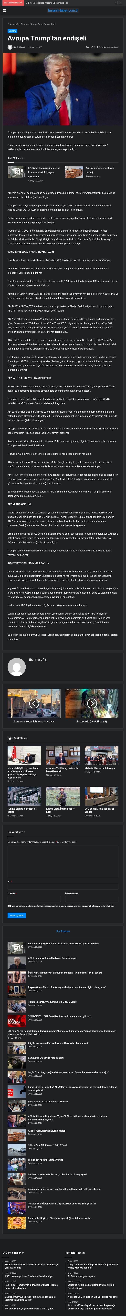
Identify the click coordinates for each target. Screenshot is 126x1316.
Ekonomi (25, 24)
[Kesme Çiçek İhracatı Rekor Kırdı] (63, 796)
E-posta (12, 893)
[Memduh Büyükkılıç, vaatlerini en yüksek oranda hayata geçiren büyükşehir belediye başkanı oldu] (24, 755)
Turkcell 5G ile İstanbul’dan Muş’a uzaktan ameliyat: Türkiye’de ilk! (62, 1203)
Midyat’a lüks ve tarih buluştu (100, 768)
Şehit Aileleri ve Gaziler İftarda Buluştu (48, 1101)
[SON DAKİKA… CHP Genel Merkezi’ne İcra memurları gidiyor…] (17, 1021)
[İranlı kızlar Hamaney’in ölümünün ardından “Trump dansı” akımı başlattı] (17, 977)
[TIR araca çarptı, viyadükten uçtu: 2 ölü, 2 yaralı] (17, 1006)
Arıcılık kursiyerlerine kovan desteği (46, 1130)
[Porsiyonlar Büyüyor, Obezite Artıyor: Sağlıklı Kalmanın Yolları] (17, 1223)
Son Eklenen (63, 931)
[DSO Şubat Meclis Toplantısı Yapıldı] (101, 796)
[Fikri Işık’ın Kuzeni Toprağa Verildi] (17, 1164)
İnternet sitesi (72, 893)
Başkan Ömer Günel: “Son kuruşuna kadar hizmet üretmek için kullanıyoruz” (67, 987)
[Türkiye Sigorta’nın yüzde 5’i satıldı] (24, 796)
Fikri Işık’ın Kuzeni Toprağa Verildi (45, 1160)
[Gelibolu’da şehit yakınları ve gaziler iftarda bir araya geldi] (17, 1179)
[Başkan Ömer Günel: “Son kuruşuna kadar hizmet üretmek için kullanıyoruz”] (17, 992)
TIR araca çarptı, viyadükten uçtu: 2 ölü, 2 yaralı (52, 1002)
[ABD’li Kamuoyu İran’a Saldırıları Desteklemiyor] (17, 962)
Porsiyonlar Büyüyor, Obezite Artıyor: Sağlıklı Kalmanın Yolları (59, 1218)
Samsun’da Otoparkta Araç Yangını (46, 1058)
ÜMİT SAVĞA (19, 47)
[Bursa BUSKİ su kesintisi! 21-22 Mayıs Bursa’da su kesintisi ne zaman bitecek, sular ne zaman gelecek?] (17, 1091)
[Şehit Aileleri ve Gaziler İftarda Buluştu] (17, 1106)
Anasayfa (13, 24)
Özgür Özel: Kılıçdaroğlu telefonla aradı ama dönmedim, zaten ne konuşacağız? (68, 1072)
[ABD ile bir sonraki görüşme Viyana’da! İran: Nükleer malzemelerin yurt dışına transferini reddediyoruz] (17, 1121)
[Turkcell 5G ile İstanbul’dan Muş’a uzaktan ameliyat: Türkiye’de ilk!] (17, 1208)
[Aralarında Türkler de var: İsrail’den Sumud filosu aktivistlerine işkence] (17, 1193)
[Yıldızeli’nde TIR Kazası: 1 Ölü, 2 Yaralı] (17, 1150)
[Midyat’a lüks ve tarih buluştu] (101, 755)
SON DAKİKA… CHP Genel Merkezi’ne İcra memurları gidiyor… (59, 1016)
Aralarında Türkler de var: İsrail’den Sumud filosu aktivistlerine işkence (64, 1189)
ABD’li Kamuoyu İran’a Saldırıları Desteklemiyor (52, 958)
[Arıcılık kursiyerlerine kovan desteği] (74, 172)
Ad (10, 881)
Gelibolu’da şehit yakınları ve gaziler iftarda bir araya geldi (57, 1174)
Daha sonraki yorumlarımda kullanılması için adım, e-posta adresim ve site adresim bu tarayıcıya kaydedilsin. (62, 906)
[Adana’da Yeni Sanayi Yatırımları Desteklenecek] (63, 755)
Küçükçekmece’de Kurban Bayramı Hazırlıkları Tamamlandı (58, 1043)
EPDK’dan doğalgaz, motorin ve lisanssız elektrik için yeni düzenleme (44, 172)
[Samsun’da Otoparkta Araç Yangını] (17, 1062)
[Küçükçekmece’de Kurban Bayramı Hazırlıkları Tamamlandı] (17, 1048)
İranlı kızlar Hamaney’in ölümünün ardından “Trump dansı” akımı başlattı (65, 972)
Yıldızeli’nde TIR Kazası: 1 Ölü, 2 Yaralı (47, 1145)
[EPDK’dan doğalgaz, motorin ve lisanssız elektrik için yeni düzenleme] (17, 172)
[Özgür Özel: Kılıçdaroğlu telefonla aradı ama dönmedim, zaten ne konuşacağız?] (17, 1077)
